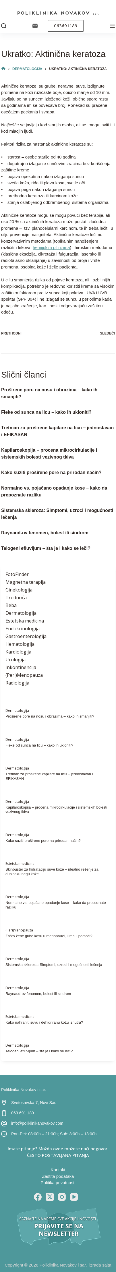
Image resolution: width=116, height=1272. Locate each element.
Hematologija (19, 644)
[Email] (35, 25)
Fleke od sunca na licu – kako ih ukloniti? (46, 412)
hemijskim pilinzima (51, 247)
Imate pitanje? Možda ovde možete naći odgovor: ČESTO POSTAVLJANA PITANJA (58, 1152)
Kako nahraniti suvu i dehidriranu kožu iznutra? (44, 1022)
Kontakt (58, 1169)
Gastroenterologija (26, 636)
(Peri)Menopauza (24, 675)
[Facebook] (38, 1197)
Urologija (15, 659)
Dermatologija (20, 613)
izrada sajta (100, 1265)
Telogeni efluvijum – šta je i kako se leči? (45, 548)
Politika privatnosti (58, 1182)
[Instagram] (62, 1197)
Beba (11, 605)
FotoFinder (17, 574)
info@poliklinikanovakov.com (37, 1123)
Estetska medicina (24, 621)
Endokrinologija (22, 628)
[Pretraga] (3, 25)
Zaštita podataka (58, 1176)
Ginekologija (18, 590)
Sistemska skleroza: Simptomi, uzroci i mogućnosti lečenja (53, 964)
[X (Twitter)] (50, 1197)
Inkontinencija (20, 667)
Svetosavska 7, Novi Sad (34, 1102)
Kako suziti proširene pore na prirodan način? (51, 472)
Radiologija (17, 683)
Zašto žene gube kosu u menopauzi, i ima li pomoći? (48, 936)
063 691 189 (22, 1113)
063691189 (65, 25)
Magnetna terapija (25, 582)
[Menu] (112, 25)
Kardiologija (18, 652)
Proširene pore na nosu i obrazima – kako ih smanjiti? (49, 716)
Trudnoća (16, 597)
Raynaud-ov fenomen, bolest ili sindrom (44, 532)
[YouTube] (74, 1197)
